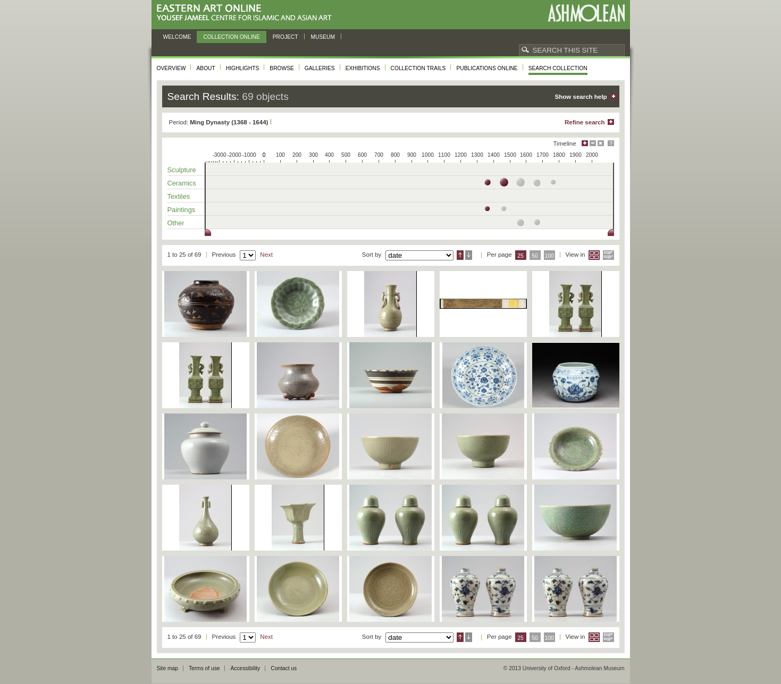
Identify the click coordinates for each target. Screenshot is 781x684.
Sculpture (181, 170)
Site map (167, 668)
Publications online (486, 68)
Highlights (242, 68)
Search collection (557, 68)
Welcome (177, 37)
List (608, 255)
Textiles (178, 196)
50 (535, 256)
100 (548, 256)
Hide (601, 143)
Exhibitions (363, 68)
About (205, 68)
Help (611, 143)
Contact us (284, 668)
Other (175, 223)
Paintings (181, 210)
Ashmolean (586, 13)
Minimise (593, 143)
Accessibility (245, 668)
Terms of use (204, 668)
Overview (171, 68)
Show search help (581, 97)
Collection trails (418, 68)
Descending (468, 255)
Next (266, 254)
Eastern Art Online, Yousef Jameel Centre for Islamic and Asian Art (247, 13)
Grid (594, 255)
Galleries (320, 68)
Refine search (585, 122)
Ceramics (181, 183)
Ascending (460, 255)
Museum (323, 37)
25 (520, 256)
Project (285, 37)
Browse (282, 68)
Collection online (231, 37)
